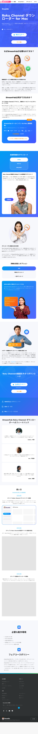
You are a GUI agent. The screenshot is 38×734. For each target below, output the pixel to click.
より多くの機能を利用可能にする (18, 138)
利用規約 (3, 697)
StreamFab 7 (21, 1)
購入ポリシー (21, 695)
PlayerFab (13, 361)
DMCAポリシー (4, 695)
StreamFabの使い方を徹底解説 (19, 492)
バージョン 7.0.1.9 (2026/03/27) (14, 37)
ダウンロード (29, 1)
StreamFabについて (5, 681)
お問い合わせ (21, 681)
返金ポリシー (21, 697)
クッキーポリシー (22, 693)
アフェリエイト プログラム (7, 685)
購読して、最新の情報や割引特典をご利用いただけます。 (13, 705)
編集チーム (4, 683)
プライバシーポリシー (6, 699)
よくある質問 (21, 685)
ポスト (35, 1)
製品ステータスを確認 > (25, 37)
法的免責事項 (4, 693)
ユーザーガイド (22, 683)
